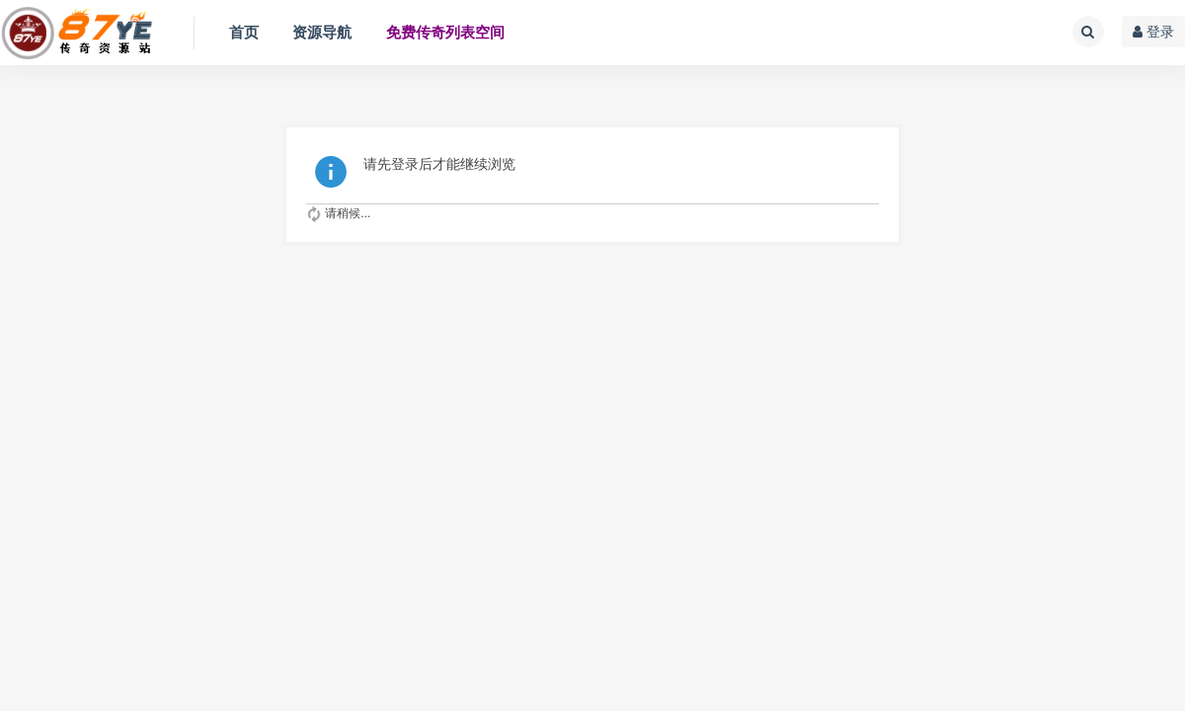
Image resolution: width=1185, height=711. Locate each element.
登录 (1153, 32)
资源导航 (322, 32)
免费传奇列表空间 (445, 32)
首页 (244, 32)
